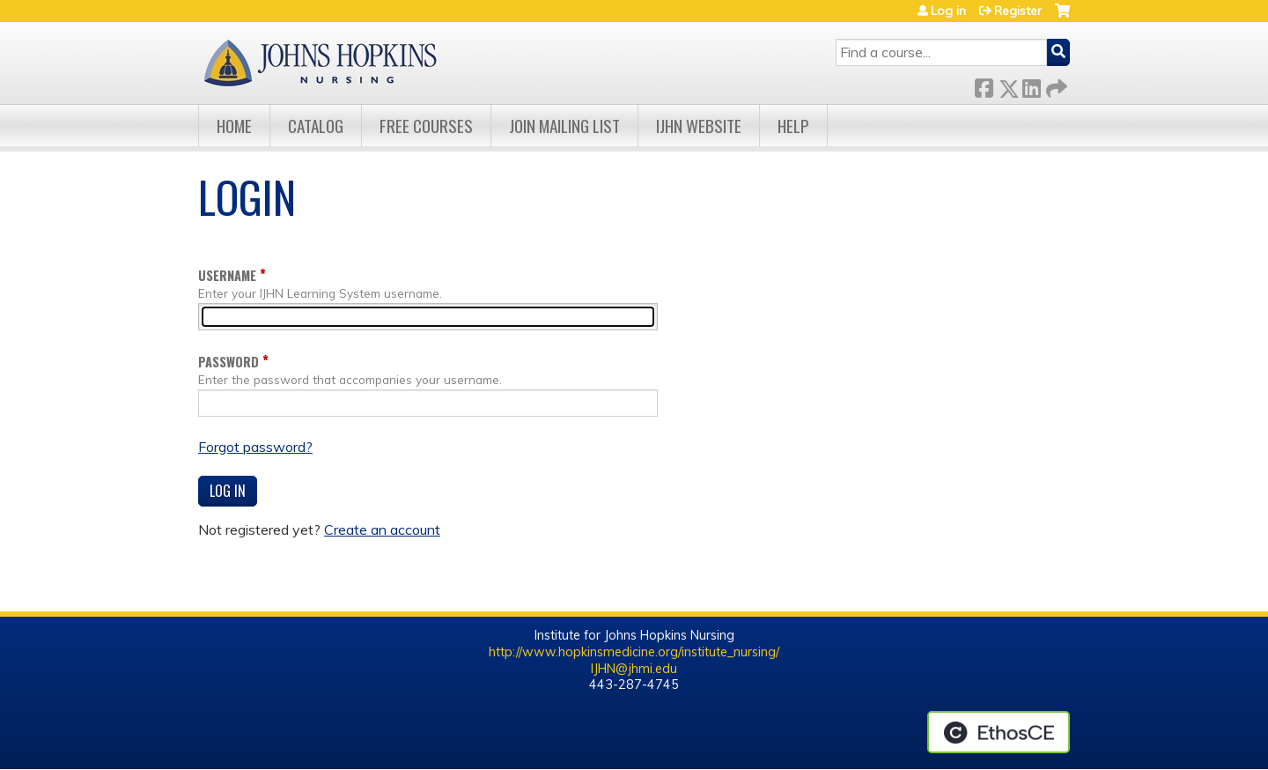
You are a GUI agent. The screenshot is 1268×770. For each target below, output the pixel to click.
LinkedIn (1031, 85)
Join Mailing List (564, 125)
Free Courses (426, 125)
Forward (1055, 85)
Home (234, 125)
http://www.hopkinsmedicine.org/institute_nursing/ (634, 652)
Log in (948, 10)
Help (793, 125)
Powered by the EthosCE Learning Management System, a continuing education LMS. (998, 732)
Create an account (382, 529)
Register (1018, 10)
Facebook (983, 85)
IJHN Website (698, 125)
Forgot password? (255, 446)
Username (227, 275)
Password (228, 361)
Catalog (315, 125)
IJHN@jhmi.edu (634, 669)
